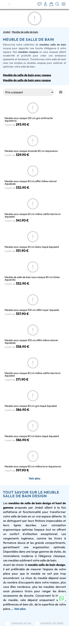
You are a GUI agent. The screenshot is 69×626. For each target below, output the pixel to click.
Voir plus (34, 478)
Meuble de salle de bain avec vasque (27, 75)
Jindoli (6, 32)
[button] (9, 4)
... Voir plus (18, 609)
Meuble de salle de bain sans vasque (27, 80)
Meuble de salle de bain (25, 32)
